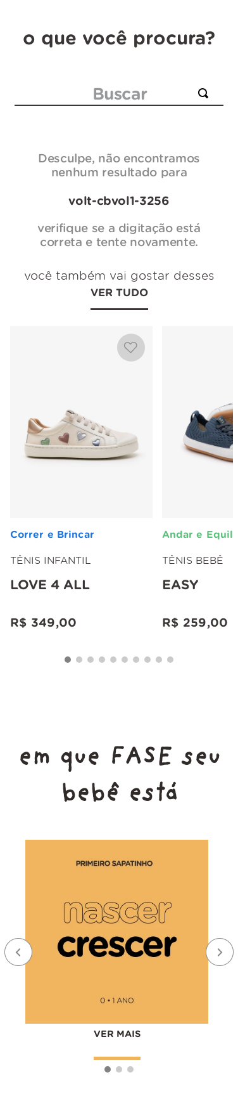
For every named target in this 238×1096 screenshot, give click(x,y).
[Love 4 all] (81, 479)
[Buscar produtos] (205, 93)
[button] (68, 659)
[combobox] (119, 94)
